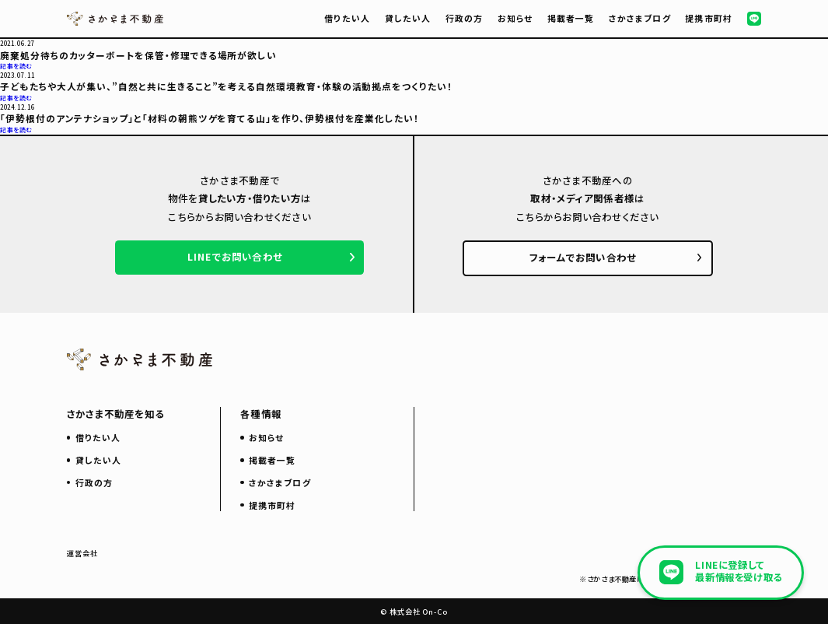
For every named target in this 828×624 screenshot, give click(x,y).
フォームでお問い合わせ (583, 258)
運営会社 (82, 553)
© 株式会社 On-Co (414, 611)
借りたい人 (346, 18)
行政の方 (464, 18)
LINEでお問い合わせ (235, 257)
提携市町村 (708, 18)
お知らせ (515, 18)
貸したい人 (408, 18)
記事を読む (16, 65)
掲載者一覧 (570, 18)
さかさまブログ (640, 18)
